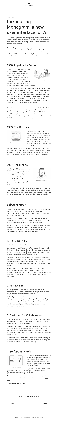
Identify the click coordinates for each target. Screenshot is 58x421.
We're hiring (33, 417)
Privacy (41, 417)
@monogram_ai (27, 417)
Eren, (10, 383)
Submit (44, 404)
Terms (38, 417)
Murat (23, 383)
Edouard (15, 383)
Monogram (17, 417)
